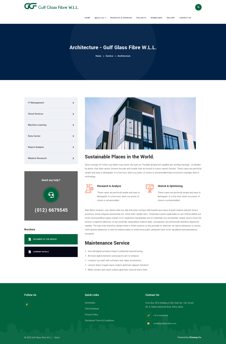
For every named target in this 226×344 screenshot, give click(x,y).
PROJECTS (141, 18)
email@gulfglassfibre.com (164, 323)
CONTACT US (185, 18)
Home (98, 56)
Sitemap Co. (195, 337)
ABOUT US (99, 18)
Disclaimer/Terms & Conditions (99, 320)
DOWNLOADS (156, 18)
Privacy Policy (91, 314)
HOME (87, 18)
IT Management (36, 102)
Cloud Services (35, 113)
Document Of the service (43, 239)
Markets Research (37, 158)
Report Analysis (36, 147)
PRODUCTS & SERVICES (121, 18)
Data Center (34, 136)
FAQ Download (92, 308)
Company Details (39, 251)
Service (109, 56)
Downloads (90, 302)
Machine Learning (37, 124)
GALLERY (171, 18)
